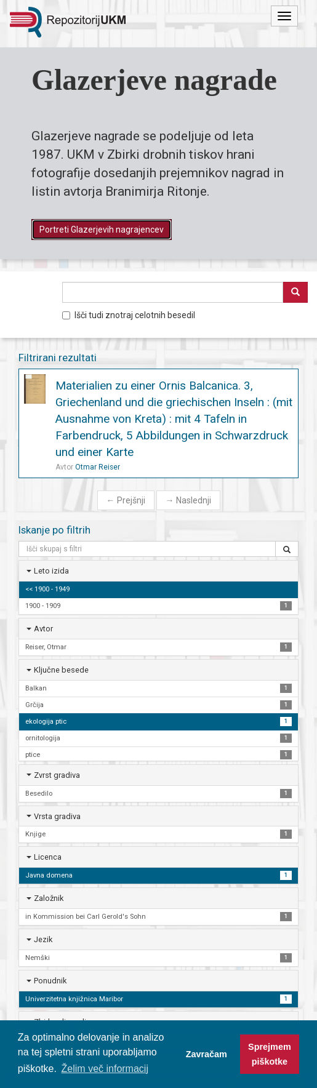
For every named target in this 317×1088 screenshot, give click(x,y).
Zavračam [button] (206, 1054)
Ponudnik (50, 980)
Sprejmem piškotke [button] (269, 1054)
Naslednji (188, 500)
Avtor (43, 628)
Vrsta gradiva (57, 816)
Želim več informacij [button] (105, 1068)
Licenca (48, 857)
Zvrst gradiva (57, 775)
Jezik (43, 939)
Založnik (48, 898)
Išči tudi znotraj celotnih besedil (128, 315)
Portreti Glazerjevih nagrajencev (101, 229)
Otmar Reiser (97, 467)
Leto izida (51, 570)
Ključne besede (61, 669)
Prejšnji (125, 500)
